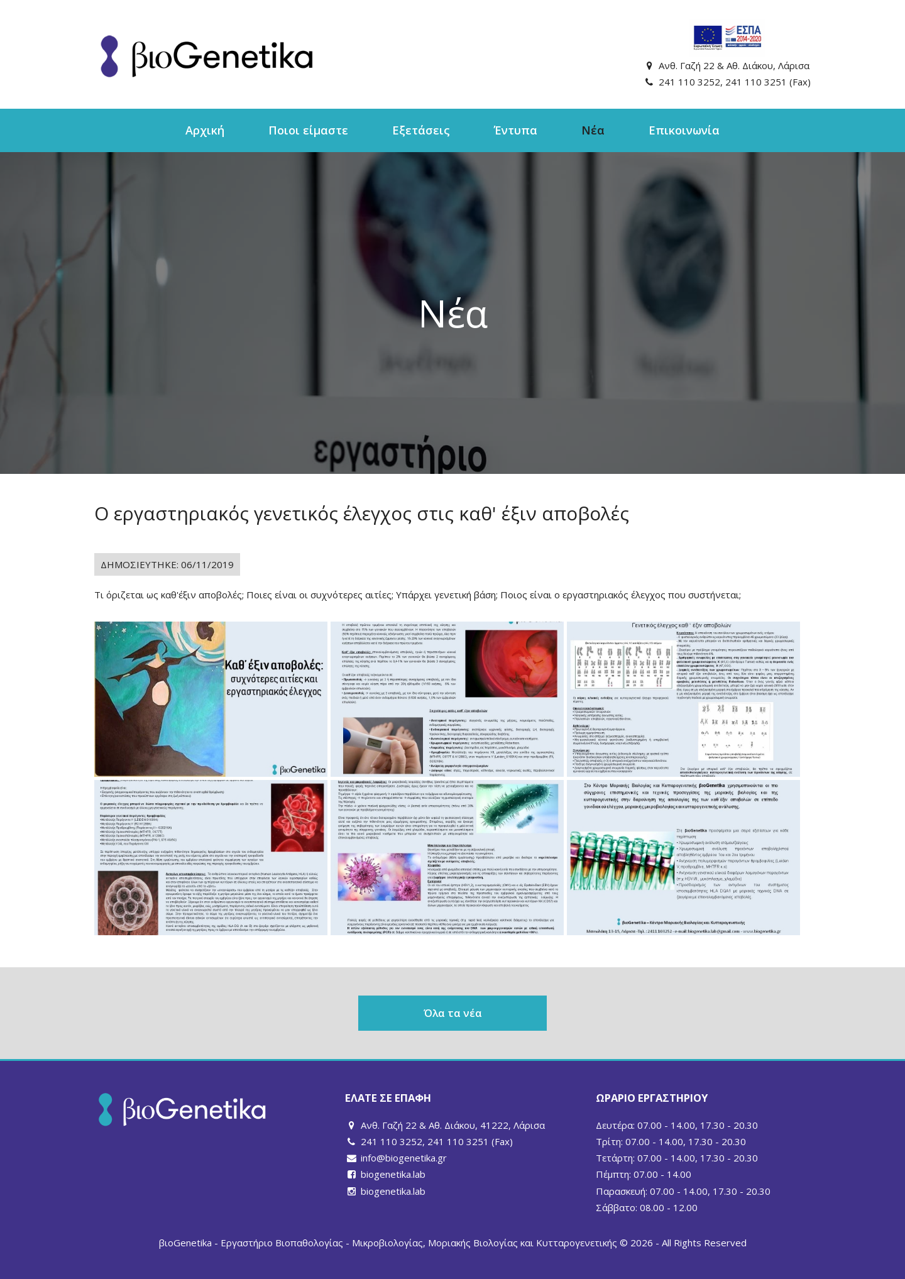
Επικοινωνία (684, 130)
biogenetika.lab (393, 1174)
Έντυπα (515, 130)
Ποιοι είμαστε (308, 130)
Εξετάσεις (421, 130)
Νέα (593, 130)
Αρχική (204, 130)
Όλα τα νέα (453, 1013)
